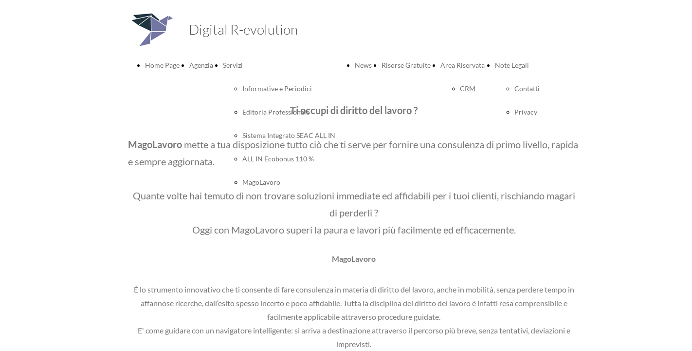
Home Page (162, 65)
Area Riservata (462, 65)
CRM (467, 88)
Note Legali (512, 65)
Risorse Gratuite (406, 65)
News (363, 65)
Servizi (233, 65)
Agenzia (201, 65)
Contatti (527, 88)
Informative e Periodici (277, 88)
